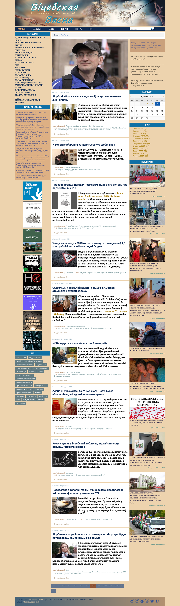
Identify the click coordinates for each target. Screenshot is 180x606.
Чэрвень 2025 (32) (140, 154)
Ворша (38, 358)
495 (75, 586)
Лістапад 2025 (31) (140, 141)
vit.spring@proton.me (31, 602)
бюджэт (83, 273)
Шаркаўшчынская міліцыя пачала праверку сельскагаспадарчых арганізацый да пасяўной (146, 228)
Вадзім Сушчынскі (83, 475)
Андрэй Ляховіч (64, 374)
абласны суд (27, 375)
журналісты (38, 389)
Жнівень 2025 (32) (140, 149)
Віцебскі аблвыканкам (33, 361)
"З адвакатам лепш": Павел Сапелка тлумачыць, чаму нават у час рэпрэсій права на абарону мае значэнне (32, 127)
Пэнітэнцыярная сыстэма (88, 226)
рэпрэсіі (78, 228)
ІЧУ (18, 358)
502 (117, 586)
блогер (93, 519)
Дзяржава (69, 273)
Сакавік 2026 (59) (140, 131)
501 (111, 586)
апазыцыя (66, 376)
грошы (116, 273)
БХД (30, 358)
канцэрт (97, 170)
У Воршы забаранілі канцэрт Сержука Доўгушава (83, 144)
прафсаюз (42, 396)
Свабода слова (98, 126)
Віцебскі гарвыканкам (24, 365)
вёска (87, 428)
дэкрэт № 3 (90, 228)
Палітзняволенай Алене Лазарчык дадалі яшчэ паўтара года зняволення (31, 177)
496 (81, 586)
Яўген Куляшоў (102, 519)
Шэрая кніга (62, 228)
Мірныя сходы (104, 226)
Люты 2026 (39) (139, 134)
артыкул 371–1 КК (105, 328)
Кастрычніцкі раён (23, 368)
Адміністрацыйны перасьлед (76, 126)
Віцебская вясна (36, 600)
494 (69, 586)
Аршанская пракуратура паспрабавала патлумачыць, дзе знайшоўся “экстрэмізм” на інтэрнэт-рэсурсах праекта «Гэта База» (145, 498)
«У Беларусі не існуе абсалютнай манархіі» (79, 343)
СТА (110, 519)
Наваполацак (21, 372)
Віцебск (19, 361)
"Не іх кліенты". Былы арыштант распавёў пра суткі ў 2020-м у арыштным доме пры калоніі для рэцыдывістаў (32, 143)
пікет (18, 400)
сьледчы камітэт (29, 400)
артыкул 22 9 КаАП (110, 128)
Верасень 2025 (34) (141, 146)
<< (53, 586)
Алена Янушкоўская (76, 428)
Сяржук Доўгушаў (71, 170)
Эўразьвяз (94, 328)
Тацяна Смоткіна (74, 128)
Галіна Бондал (75, 574)
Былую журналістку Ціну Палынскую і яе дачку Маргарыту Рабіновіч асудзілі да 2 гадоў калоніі (147, 386)
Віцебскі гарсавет (100, 273)
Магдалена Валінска (81, 328)
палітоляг (74, 374)
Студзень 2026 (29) (141, 136)
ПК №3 (61, 328)
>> (53, 591)
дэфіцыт (123, 273)
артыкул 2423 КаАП (23, 389)
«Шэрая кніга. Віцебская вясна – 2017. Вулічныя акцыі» (100, 196)
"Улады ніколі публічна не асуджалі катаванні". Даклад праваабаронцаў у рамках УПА (32, 151)
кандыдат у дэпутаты (105, 428)
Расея (40, 372)
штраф (40, 400)
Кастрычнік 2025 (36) (141, 144)
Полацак (32, 372)
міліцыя (38, 393)
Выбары (77, 372)
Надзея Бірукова (63, 574)
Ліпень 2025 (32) (140, 151)
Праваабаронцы (72, 226)
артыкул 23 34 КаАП (24, 386)
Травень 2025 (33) (140, 156)
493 (63, 586)
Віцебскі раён (41, 365)
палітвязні (20, 396)
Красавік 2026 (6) (140, 129)
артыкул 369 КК (41, 386)
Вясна (58, 19)
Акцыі (113, 226)
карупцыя (61, 475)
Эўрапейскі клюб (92, 374)
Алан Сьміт (68, 328)
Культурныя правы (73, 168)
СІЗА (18, 375)
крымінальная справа (24, 393)
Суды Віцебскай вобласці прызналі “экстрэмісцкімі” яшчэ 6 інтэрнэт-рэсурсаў (146, 422)
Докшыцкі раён (64, 130)
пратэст (71, 228)
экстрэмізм (20, 403)
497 (87, 586)
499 (99, 586)
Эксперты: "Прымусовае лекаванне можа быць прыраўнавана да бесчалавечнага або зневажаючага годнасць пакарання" (32, 120)
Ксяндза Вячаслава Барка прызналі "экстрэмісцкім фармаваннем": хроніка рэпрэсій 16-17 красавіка (30, 165)
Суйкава (93, 428)
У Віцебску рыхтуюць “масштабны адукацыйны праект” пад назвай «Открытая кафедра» (146, 539)
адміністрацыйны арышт (25, 379)
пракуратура (31, 396)
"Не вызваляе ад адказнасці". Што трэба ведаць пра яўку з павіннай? (31, 113)
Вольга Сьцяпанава (99, 572)
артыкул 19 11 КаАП (24, 382)
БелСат (107, 130)
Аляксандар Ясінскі (86, 170)
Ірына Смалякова (76, 130)
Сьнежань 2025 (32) (141, 139)
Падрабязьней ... (61, 134)
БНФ (24, 358)
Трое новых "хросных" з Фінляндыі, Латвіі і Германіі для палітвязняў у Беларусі (32, 171)
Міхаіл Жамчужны (40, 368)
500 (105, 586)
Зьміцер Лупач (87, 128)
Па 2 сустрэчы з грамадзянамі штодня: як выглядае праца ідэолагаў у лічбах (144, 191)
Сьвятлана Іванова (91, 130)
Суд (89, 126)
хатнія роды (111, 572)
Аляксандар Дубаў (98, 475)
